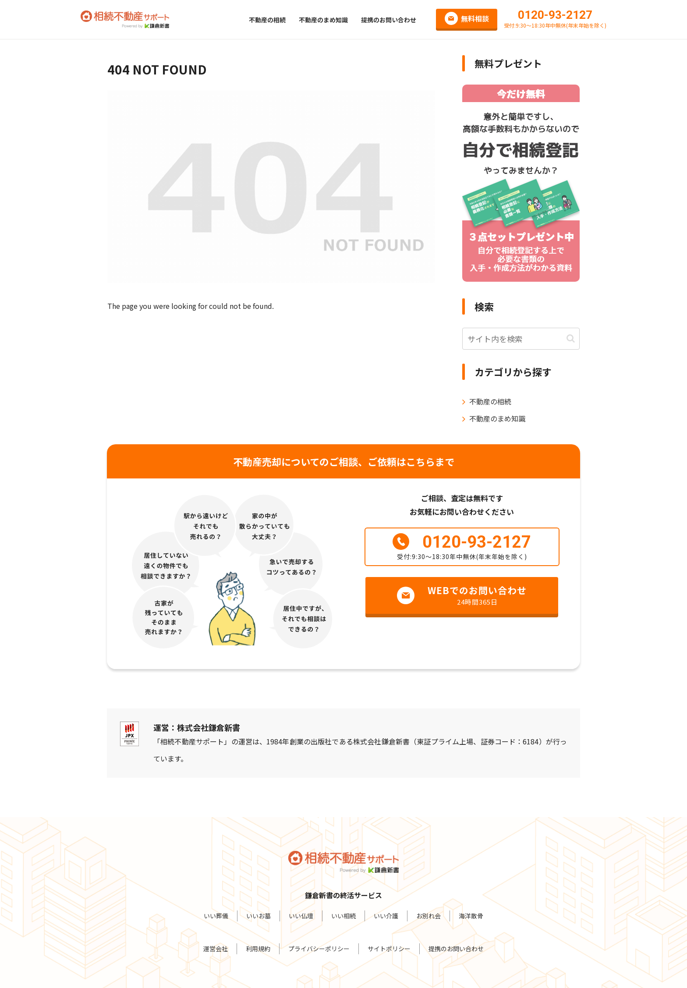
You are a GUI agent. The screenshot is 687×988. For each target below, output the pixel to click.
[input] (521, 339)
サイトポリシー (389, 948)
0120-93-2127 (555, 15)
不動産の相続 (490, 401)
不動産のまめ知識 (497, 418)
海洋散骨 (471, 915)
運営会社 (215, 948)
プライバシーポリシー (319, 948)
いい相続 (343, 915)
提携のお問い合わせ (456, 948)
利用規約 (258, 948)
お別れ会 (428, 915)
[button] (570, 338)
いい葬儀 (216, 915)
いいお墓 (258, 915)
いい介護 (386, 915)
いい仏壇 (301, 915)
